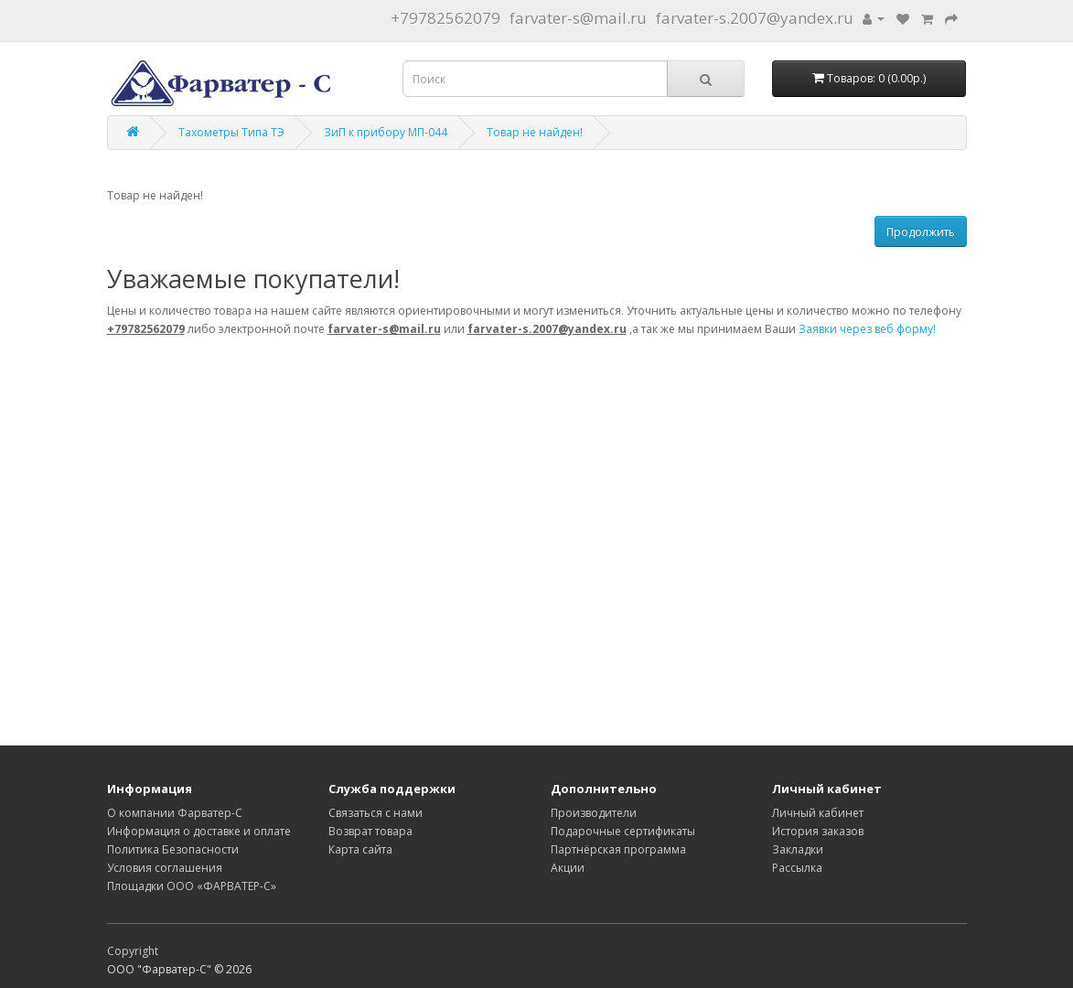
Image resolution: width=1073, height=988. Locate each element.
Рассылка (797, 867)
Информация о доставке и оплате (199, 831)
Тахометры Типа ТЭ (231, 132)
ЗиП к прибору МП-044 (385, 132)
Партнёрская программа (618, 849)
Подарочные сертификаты (623, 831)
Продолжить (920, 232)
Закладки (797, 849)
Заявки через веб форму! (867, 329)
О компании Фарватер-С (174, 813)
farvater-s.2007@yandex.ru (754, 17)
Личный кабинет (818, 813)
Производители (594, 813)
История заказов (818, 831)
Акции (568, 867)
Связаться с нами (375, 813)
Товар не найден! (535, 132)
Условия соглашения (164, 867)
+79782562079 (445, 17)
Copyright (132, 951)
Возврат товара (370, 831)
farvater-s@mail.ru (578, 17)
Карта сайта (360, 849)
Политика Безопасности (173, 849)
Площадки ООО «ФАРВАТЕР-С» (191, 886)
